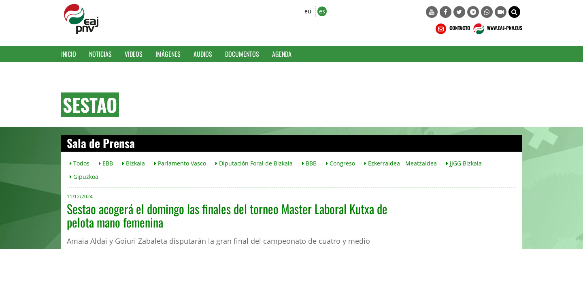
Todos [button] (79, 163)
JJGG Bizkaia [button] (464, 163)
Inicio (68, 54)
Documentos (242, 54)
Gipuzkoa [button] (84, 176)
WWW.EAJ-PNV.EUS (497, 28)
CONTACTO (452, 28)
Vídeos (134, 54)
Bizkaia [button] (133, 163)
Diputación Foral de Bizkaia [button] (254, 163)
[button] (514, 12)
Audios (203, 54)
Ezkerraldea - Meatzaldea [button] (400, 163)
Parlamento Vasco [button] (180, 163)
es (322, 11)
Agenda (282, 54)
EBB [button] (106, 163)
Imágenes (168, 54)
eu (307, 11)
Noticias (100, 54)
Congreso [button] (340, 163)
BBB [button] (309, 163)
